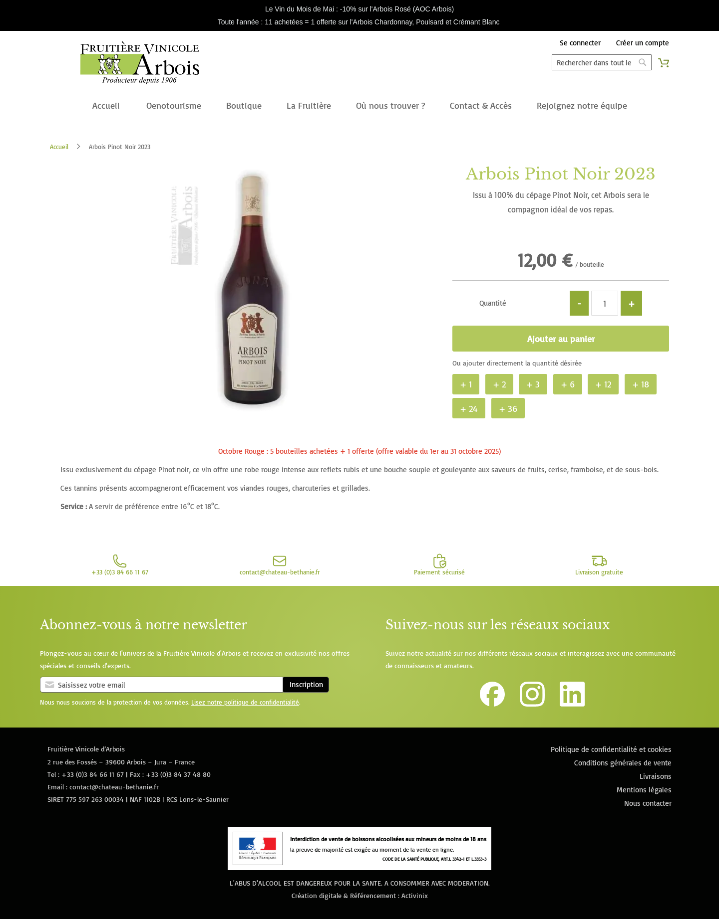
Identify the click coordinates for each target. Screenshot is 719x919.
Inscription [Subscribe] (306, 684)
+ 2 (499, 383)
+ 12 (603, 383)
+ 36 (508, 408)
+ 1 (466, 383)
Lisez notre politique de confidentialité (245, 702)
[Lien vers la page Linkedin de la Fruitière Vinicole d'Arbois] (572, 704)
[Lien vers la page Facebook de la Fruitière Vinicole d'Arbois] (492, 704)
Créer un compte (642, 42)
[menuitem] (105, 106)
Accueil (59, 147)
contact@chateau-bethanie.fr (114, 786)
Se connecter (580, 42)
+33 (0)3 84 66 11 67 (92, 774)
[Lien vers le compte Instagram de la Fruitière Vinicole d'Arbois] (532, 704)
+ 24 (469, 408)
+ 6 (568, 383)
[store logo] (140, 65)
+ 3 (533, 383)
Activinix (414, 895)
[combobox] (602, 62)
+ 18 (640, 383)
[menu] (359, 106)
